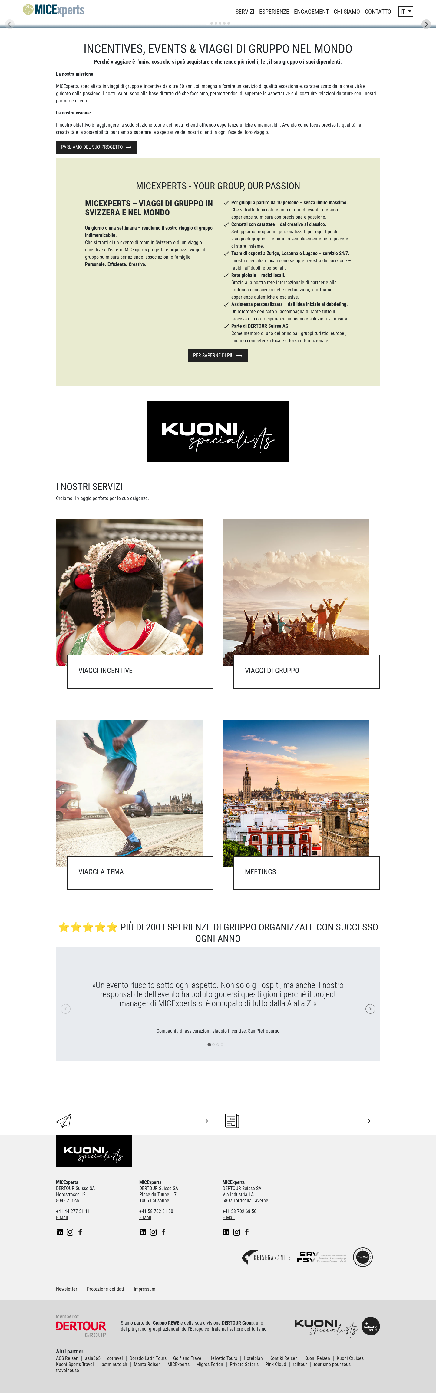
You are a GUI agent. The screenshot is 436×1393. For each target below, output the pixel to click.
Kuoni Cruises (350, 1358)
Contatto (378, 11)
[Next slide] (426, 24)
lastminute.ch (114, 1364)
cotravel (115, 1358)
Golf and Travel (188, 1358)
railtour (300, 1364)
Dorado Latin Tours (148, 1358)
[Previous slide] (10, 24)
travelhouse (67, 1370)
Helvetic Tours (223, 1358)
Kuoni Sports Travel (75, 1364)
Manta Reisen (147, 1364)
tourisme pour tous (332, 1364)
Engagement (311, 11)
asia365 (93, 1358)
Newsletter (66, 1289)
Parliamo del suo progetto (92, 147)
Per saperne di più (213, 355)
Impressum (144, 1289)
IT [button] (403, 11)
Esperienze (274, 11)
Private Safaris (244, 1364)
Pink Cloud (275, 1364)
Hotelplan (253, 1358)
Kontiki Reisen (283, 1358)
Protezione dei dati (105, 1289)
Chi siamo (347, 11)
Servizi (245, 11)
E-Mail (62, 1217)
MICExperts (178, 1364)
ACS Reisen (67, 1358)
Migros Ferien (209, 1364)
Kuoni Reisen (317, 1358)
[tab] (207, 23)
